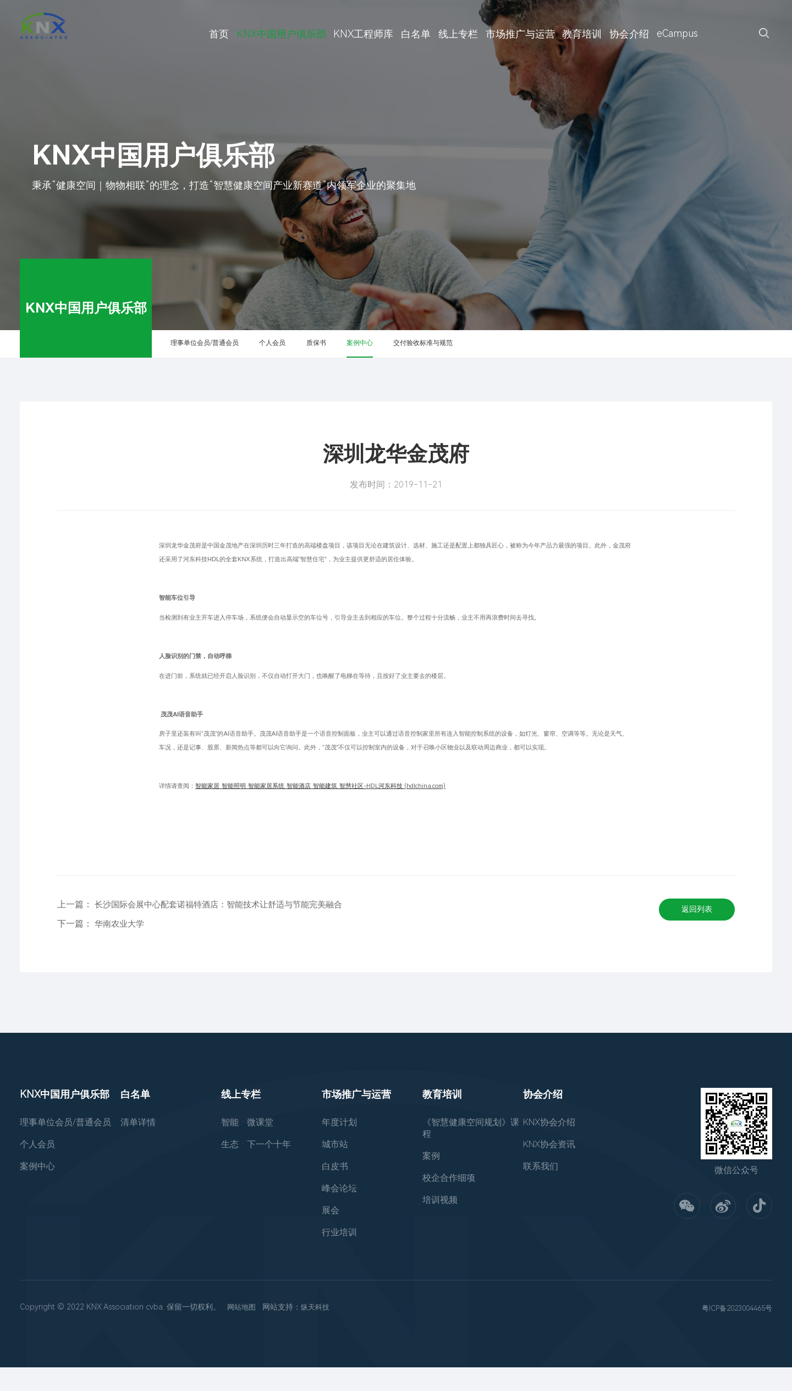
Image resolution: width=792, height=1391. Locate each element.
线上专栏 (458, 34)
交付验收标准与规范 (541, 354)
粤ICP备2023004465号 (733, 1331)
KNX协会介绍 (549, 1146)
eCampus (677, 33)
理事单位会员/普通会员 (228, 354)
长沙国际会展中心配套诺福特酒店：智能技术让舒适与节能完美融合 (227, 928)
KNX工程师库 (363, 34)
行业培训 (339, 1256)
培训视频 (440, 1223)
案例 (431, 1179)
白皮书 (335, 1190)
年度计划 (339, 1146)
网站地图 (242, 1330)
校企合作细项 (448, 1201)
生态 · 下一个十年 (256, 1168)
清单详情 (138, 1146)
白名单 (416, 34)
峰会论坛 (339, 1212)
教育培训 (582, 34)
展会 (330, 1234)
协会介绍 (629, 34)
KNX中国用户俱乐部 (281, 34)
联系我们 (540, 1190)
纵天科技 (318, 1330)
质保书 (388, 354)
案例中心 (451, 354)
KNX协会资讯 (549, 1168)
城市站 (335, 1168)
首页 (219, 34)
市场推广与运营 (520, 34)
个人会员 (324, 354)
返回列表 (691, 937)
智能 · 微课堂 (247, 1146)
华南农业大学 (121, 947)
